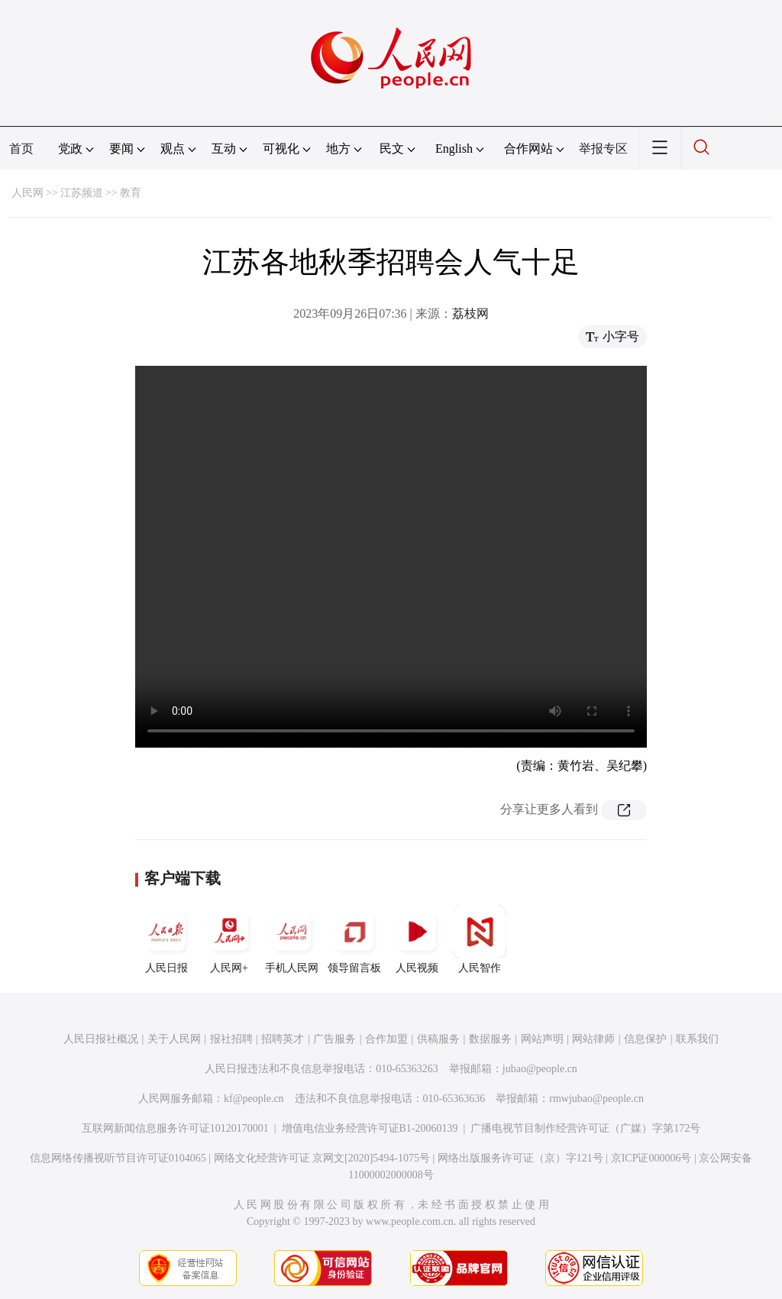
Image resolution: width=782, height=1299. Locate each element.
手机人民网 (291, 939)
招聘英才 (282, 1039)
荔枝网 (470, 313)
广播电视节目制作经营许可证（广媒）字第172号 (585, 1128)
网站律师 (593, 1039)
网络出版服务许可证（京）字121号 (520, 1158)
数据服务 (490, 1039)
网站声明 (542, 1039)
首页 (21, 148)
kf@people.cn (254, 1098)
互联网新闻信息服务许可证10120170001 (175, 1128)
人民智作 (479, 939)
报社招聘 (231, 1039)
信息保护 (645, 1039)
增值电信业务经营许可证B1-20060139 (370, 1128)
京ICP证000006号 (651, 1158)
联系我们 (697, 1039)
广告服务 (334, 1039)
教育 (130, 193)
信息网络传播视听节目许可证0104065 (118, 1158)
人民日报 (166, 939)
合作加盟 (386, 1039)
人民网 (27, 193)
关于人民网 (174, 1039)
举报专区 (603, 148)
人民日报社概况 (100, 1039)
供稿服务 (438, 1039)
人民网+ (229, 939)
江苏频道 (81, 193)
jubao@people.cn (539, 1068)
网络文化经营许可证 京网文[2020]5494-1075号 (322, 1158)
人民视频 (417, 939)
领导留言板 (354, 939)
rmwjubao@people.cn (596, 1098)
